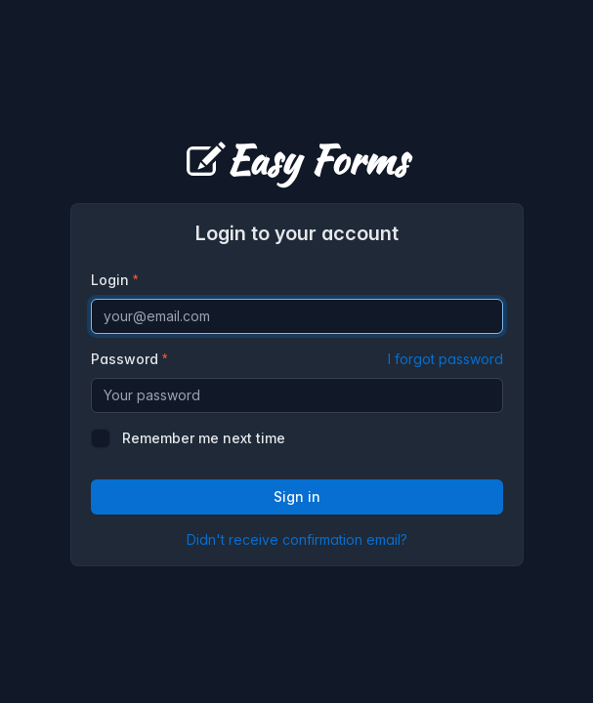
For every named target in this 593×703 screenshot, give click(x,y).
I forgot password (445, 359)
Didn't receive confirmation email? (297, 539)
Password (297, 359)
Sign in (297, 496)
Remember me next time (203, 438)
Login (110, 279)
